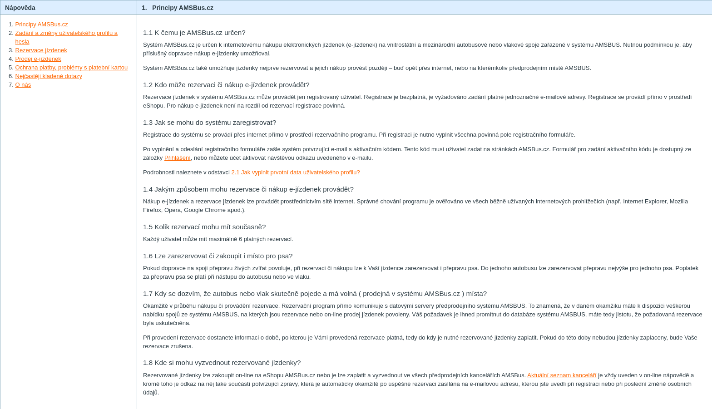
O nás (23, 84)
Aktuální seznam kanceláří (561, 375)
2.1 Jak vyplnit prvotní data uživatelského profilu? (295, 172)
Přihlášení (177, 157)
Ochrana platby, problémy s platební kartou (71, 67)
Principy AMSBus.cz (41, 24)
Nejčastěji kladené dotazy (48, 76)
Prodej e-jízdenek (38, 58)
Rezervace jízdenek (41, 50)
